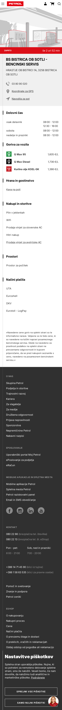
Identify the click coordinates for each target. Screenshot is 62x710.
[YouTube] (41, 510)
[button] (2, 4)
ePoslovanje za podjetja (20, 460)
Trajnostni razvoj (16, 393)
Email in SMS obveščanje (21, 499)
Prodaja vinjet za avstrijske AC (23, 242)
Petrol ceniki (13, 596)
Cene (9, 626)
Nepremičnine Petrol (18, 430)
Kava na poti (13, 189)
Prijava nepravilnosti (18, 420)
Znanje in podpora (16, 591)
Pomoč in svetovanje (18, 586)
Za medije (12, 409)
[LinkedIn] (30, 510)
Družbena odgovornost (19, 414)
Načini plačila (14, 631)
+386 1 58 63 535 (16, 572)
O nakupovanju (14, 615)
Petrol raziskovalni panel (20, 494)
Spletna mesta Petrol (18, 489)
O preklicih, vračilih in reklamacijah (26, 642)
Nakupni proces (15, 620)
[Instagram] (20, 510)
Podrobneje (38, 677)
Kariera (10, 398)
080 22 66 (12, 534)
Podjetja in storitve (17, 388)
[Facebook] (9, 510)
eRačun (10, 465)
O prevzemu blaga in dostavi (22, 636)
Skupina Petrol (14, 383)
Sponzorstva (13, 425)
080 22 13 (11, 539)
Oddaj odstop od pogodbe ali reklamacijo (30, 647)
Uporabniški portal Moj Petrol (23, 454)
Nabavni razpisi (15, 435)
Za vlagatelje (13, 404)
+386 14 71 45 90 (16, 567)
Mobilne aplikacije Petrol (20, 484)
